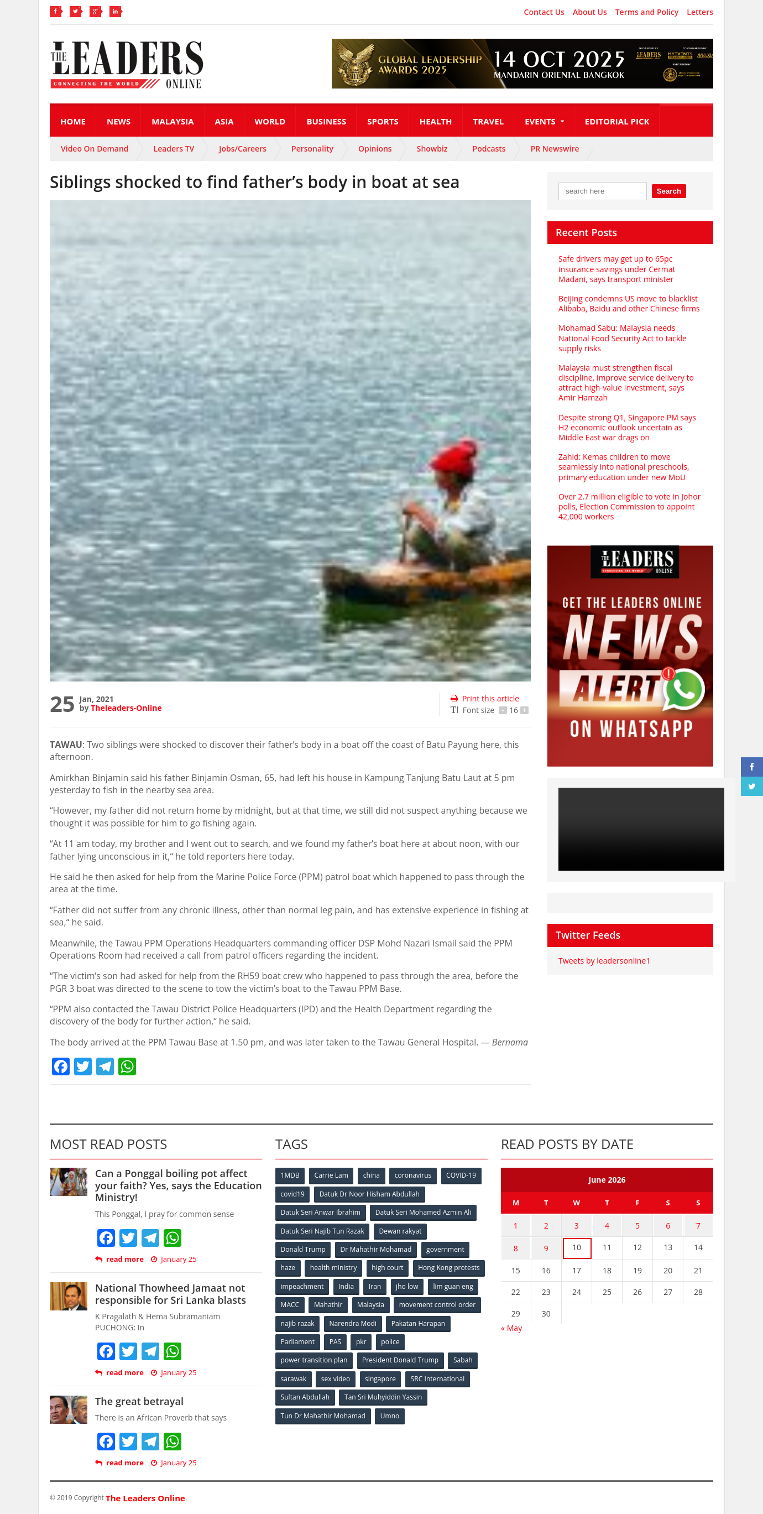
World (270, 121)
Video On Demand (95, 148)
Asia (224, 121)
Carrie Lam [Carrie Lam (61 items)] (332, 1175)
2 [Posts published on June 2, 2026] (546, 1224)
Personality (312, 148)
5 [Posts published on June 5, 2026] (637, 1224)
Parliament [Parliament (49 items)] (366, 1339)
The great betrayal (139, 1401)
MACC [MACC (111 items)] (382, 1303)
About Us (590, 12)
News (118, 121)
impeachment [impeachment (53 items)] (378, 1284)
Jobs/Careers (242, 148)
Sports (382, 121)
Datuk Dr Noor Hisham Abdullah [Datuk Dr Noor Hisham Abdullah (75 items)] (370, 1193)
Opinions (375, 148)
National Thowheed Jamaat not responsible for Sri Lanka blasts (170, 1294)
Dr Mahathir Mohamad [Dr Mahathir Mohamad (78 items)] (376, 1248)
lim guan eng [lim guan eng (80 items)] (338, 1303)
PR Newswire (555, 148)
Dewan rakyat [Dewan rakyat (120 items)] (400, 1230)
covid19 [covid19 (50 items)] (293, 1193)
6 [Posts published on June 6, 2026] (668, 1224)
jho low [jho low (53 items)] (292, 1303)
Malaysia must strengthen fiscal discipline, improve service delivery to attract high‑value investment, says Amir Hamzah (625, 382)
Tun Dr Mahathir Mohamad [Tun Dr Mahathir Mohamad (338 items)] (323, 1412)
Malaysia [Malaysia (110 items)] (464, 1303)
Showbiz (432, 148)
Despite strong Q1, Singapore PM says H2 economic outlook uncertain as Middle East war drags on (626, 427)
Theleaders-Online (126, 708)
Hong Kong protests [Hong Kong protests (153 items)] (311, 1284)
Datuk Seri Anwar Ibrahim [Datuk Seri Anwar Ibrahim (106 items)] (320, 1211)
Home (73, 121)
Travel (488, 121)
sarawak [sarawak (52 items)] (293, 1376)
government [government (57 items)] (445, 1248)
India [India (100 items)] (423, 1284)
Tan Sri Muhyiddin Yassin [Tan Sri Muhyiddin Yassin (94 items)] (383, 1394)
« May (511, 1324)
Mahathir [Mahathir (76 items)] (421, 1303)
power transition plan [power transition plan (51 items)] (314, 1357)
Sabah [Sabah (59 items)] (463, 1357)
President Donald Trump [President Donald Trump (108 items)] (400, 1357)
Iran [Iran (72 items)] (452, 1284)
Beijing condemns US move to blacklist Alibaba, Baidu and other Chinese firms (628, 303)
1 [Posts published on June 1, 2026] (516, 1224)
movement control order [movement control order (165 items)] (319, 1321)
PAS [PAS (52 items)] (404, 1339)
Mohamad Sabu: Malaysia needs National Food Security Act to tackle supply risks (622, 337)
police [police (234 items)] (460, 1339)
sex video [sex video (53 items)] (336, 1376)
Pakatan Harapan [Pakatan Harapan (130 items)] (308, 1339)
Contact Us (544, 12)
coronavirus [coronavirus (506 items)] (414, 1175)
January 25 (173, 1259)
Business (326, 121)
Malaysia (172, 121)
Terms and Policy (647, 12)
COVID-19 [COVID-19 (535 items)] (463, 1175)
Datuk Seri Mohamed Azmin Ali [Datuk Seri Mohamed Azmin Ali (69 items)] (423, 1211)
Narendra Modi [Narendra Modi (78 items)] (444, 1321)
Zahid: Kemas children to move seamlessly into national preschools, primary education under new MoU (623, 466)
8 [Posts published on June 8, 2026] (516, 1246)
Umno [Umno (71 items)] (389, 1412)
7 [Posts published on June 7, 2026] (698, 1224)
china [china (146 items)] (372, 1175)
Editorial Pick (617, 121)
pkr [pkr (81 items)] (431, 1339)
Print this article (485, 698)
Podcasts (489, 148)
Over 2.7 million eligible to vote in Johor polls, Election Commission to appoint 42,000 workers (628, 506)
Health (436, 121)
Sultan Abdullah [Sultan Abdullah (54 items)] (305, 1394)
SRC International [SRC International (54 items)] (439, 1376)
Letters (700, 12)
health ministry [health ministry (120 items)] (334, 1266)
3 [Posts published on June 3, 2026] (576, 1224)
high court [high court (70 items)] (388, 1266)
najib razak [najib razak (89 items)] (389, 1321)
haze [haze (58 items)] (288, 1266)
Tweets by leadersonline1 (604, 960)
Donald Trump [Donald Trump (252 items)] (303, 1248)
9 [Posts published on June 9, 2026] (546, 1246)
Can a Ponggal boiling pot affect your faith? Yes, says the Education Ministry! (178, 1185)
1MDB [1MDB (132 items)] (290, 1175)
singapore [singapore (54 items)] (381, 1376)
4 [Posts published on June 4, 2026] (607, 1224)
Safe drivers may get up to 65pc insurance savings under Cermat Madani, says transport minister (616, 268)
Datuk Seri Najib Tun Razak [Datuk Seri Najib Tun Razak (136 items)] (322, 1230)
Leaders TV (174, 148)
